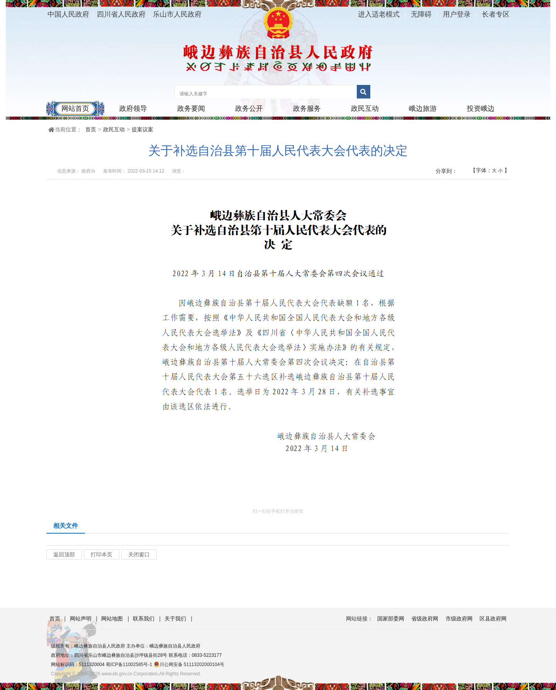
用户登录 (457, 14)
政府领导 (133, 108)
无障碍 (421, 14)
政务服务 (307, 108)
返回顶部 (64, 554)
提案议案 (142, 129)
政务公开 (249, 108)
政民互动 (365, 108)
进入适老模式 (379, 14)
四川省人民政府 (121, 14)
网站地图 (112, 618)
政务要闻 (191, 108)
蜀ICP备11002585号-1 (129, 664)
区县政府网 (493, 618)
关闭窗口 (139, 554)
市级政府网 (459, 618)
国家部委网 (390, 618)
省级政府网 (424, 618)
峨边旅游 (423, 108)
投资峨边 (481, 108)
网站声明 (81, 618)
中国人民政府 (68, 14)
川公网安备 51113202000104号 (189, 664)
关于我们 (176, 618)
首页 (90, 129)
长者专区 (496, 14)
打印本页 (101, 554)
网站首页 (75, 108)
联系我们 (144, 618)
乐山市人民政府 (177, 14)
